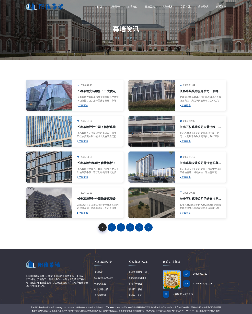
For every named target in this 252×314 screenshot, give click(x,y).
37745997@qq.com (203, 283)
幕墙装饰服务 (135, 283)
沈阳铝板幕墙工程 (103, 278)
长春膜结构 (100, 295)
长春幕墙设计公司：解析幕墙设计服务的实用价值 (98, 127)
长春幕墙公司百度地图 (191, 307)
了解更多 (82, 105)
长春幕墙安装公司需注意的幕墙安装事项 (200, 163)
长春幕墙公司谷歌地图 (211, 307)
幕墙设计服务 (135, 289)
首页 (99, 6)
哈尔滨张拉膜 (101, 289)
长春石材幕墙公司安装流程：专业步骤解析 (200, 127)
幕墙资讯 (203, 6)
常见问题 (185, 6)
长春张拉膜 (100, 283)
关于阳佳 (114, 6)
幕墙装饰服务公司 (137, 272)
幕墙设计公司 (135, 295)
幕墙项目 (132, 6)
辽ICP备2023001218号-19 (117, 307)
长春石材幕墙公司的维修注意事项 (200, 199)
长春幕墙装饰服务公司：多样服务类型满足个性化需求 (200, 91)
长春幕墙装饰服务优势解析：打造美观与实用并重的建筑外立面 (98, 163)
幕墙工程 (150, 6)
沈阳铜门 (98, 272)
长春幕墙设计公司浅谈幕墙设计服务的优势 (98, 199)
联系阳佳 (221, 6)
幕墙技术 (167, 6)
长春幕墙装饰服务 (137, 278)
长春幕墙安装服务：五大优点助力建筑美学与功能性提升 (98, 91)
